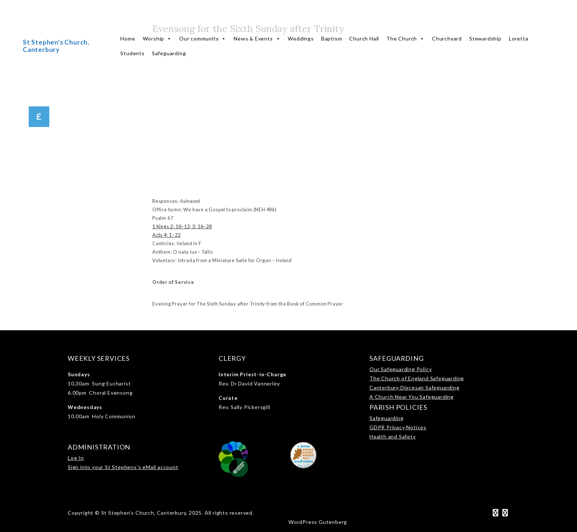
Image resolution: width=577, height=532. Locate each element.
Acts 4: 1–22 (166, 235)
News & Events (257, 38)
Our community (202, 38)
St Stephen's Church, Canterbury (56, 45)
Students (132, 53)
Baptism (331, 38)
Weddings (301, 38)
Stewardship (485, 38)
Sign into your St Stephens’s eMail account (123, 467)
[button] (39, 116)
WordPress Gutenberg (317, 522)
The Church (405, 38)
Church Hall (364, 38)
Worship (157, 38)
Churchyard (447, 38)
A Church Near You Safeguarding (411, 397)
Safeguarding (169, 53)
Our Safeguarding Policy (400, 369)
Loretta (518, 38)
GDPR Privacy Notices (397, 427)
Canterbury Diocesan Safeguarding (414, 387)
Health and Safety (392, 436)
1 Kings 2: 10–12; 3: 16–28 (182, 226)
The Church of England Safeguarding (416, 378)
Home (127, 38)
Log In (76, 458)
